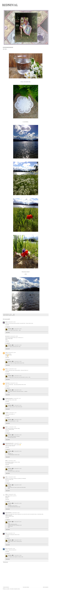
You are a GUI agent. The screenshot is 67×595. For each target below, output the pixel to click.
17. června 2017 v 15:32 (17, 419)
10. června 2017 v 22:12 (14, 383)
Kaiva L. (6, 368)
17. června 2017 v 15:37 (17, 521)
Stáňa (6, 460)
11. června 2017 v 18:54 (11, 460)
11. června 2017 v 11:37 (12, 412)
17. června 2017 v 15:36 (17, 503)
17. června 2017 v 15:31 (17, 405)
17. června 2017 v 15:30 (17, 361)
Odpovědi (8, 343)
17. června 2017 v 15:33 (17, 434)
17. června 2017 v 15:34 (17, 451)
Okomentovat (5, 562)
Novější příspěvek (6, 587)
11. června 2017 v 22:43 (15, 512)
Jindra (6, 494)
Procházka (13, 315)
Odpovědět (7, 324)
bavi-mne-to (7, 336)
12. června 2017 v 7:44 (11, 533)
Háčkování (6, 315)
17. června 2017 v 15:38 (17, 555)
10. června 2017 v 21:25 (12, 368)
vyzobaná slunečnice (9, 398)
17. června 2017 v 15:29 (17, 328)
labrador (10, 315)
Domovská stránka (26, 587)
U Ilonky (6, 412)
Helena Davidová (8, 512)
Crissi (6, 352)
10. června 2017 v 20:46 (14, 336)
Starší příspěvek (45, 587)
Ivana (6, 321)
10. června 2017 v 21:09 (12, 352)
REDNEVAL (10, 5)
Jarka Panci (7, 383)
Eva (6, 548)
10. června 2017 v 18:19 (11, 321)
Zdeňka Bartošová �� (9, 443)
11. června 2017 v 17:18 (17, 443)
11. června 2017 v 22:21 (12, 494)
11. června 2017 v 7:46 (16, 398)
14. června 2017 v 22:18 (11, 548)
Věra (6, 533)
